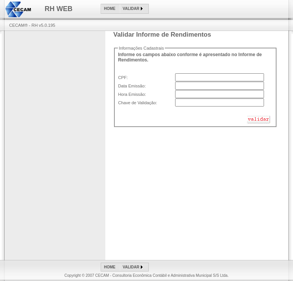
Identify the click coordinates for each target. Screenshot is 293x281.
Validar (131, 8)
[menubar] (125, 9)
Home (110, 8)
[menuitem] (110, 8)
